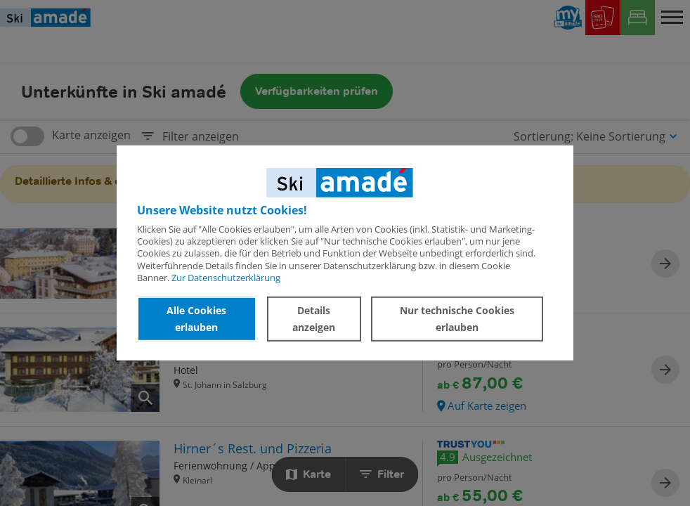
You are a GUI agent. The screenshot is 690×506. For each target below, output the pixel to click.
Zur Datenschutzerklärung (225, 277)
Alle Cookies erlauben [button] (196, 319)
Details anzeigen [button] (313, 319)
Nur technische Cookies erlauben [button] (457, 319)
